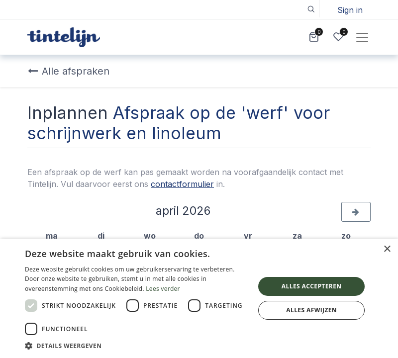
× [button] (387, 249)
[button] (310, 8)
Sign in (350, 10)
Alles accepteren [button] (312, 286)
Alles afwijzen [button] (311, 310)
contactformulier (182, 184)
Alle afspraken (68, 71)
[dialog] (199, 298)
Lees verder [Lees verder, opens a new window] (163, 288)
